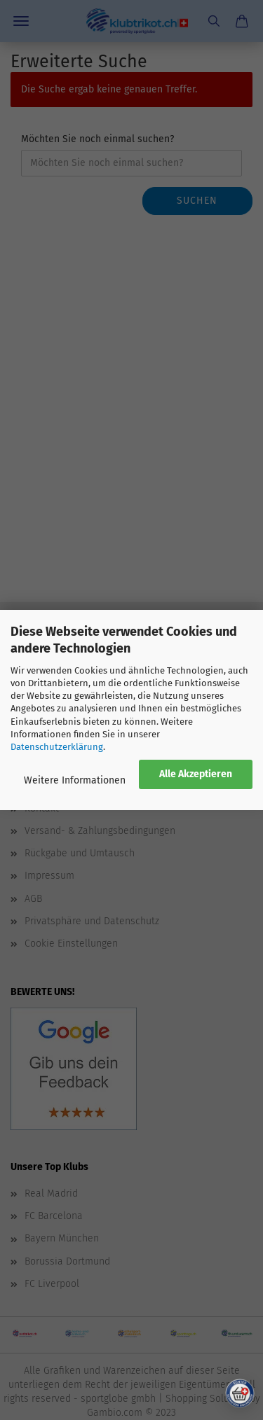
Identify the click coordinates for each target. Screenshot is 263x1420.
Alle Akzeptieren (195, 774)
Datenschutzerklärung (57, 747)
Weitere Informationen (75, 780)
